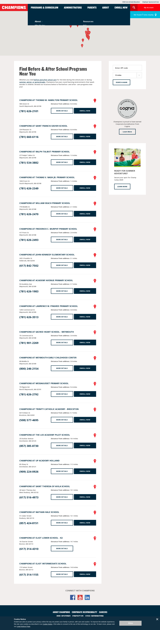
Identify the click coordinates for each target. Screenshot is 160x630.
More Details (62, 111)
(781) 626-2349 (28, 188)
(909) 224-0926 (28, 471)
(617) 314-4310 (28, 549)
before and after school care (45, 80)
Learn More (127, 132)
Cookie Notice (47, 624)
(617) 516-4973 (28, 497)
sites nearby (144, 14)
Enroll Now (121, 7)
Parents (92, 7)
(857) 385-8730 (28, 446)
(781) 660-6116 (28, 137)
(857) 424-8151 (28, 523)
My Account (149, 7)
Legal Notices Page (23, 626)
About (105, 7)
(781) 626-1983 (28, 291)
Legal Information (94, 616)
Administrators (73, 7)
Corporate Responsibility (84, 612)
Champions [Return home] (14, 7)
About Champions (61, 612)
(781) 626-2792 (28, 394)
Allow (130, 623)
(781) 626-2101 (28, 111)
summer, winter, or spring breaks (32, 82)
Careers (103, 612)
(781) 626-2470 (28, 214)
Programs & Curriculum (44, 7)
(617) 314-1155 (28, 574)
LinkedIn (87, 597)
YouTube (80, 597)
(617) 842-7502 (28, 265)
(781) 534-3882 (28, 162)
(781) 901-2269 (28, 343)
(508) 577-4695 (28, 420)
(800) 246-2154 (28, 368)
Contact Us (77, 616)
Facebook (72, 597)
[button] (89, 39)
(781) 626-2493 (28, 240)
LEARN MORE (122, 186)
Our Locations (64, 616)
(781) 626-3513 (28, 317)
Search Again (121, 82)
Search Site (134, 7)
